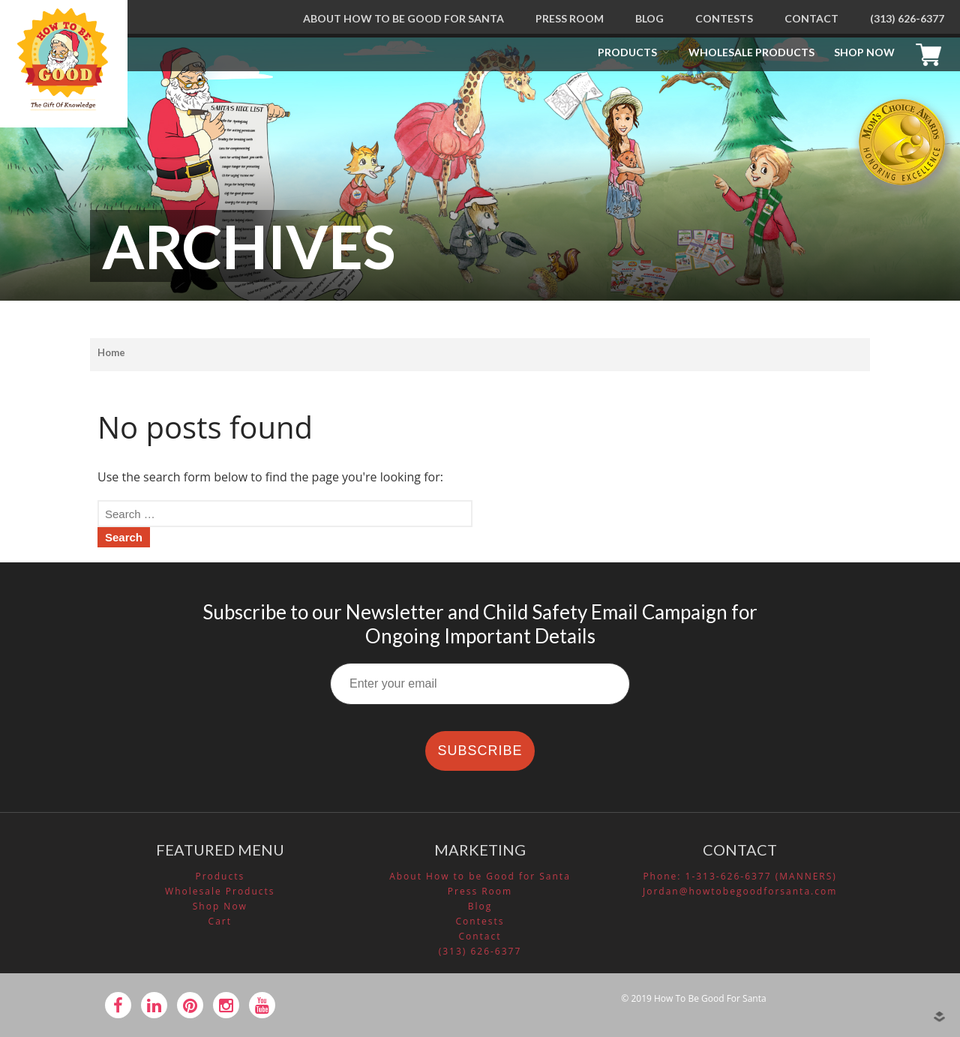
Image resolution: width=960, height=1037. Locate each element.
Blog (649, 18)
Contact (811, 18)
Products (627, 52)
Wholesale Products (751, 52)
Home (111, 352)
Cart (932, 52)
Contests (724, 18)
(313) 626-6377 (907, 18)
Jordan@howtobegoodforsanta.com (740, 891)
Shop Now (864, 52)
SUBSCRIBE (479, 750)
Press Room (570, 18)
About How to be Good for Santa (403, 18)
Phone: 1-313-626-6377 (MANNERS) (740, 876)
